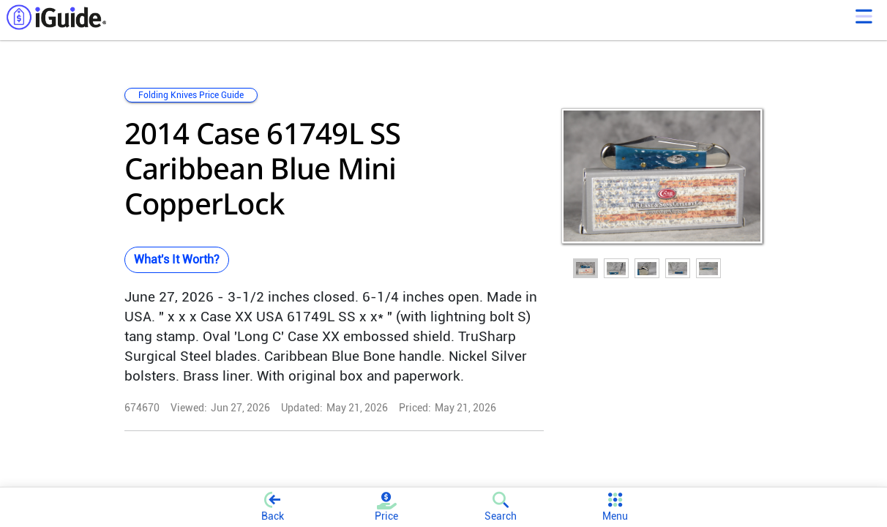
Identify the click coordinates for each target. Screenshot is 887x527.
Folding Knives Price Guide (191, 95)
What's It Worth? (177, 259)
